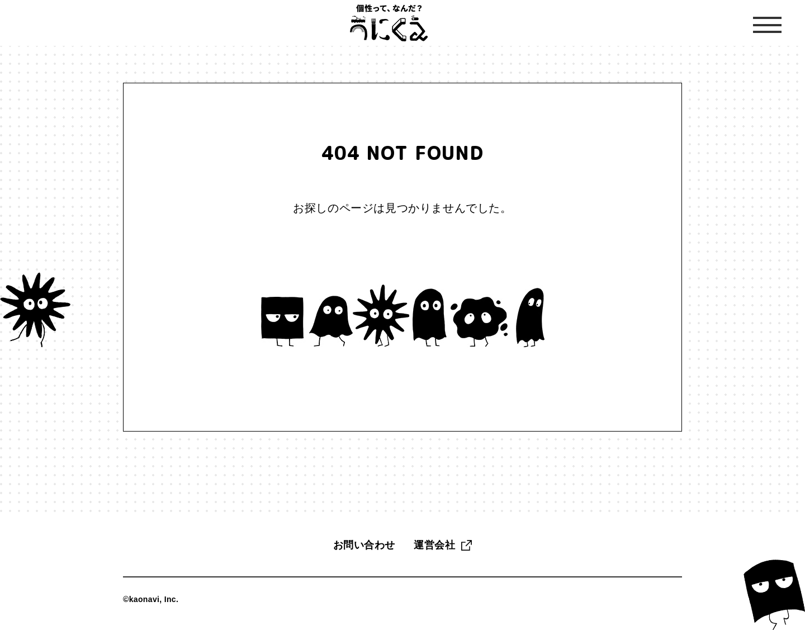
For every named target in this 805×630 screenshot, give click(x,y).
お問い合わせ (364, 545)
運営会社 (434, 545)
